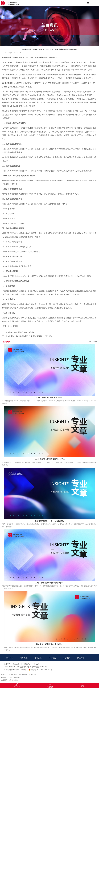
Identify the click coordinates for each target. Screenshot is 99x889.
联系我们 (66, 658)
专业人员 (38, 658)
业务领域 (23, 658)
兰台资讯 (52, 658)
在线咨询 (80, 658)
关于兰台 (9, 658)
